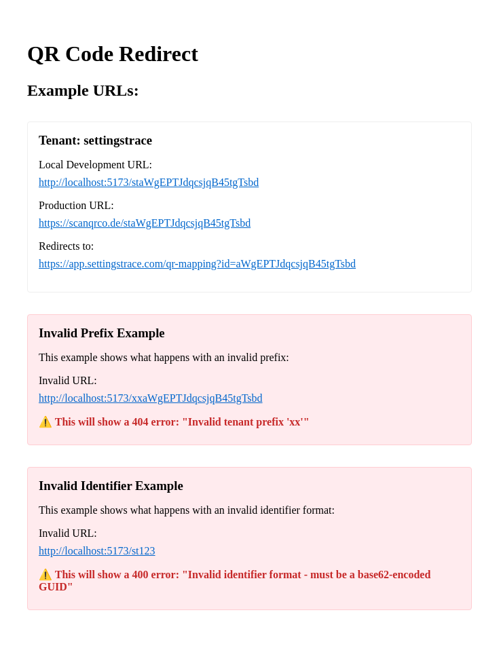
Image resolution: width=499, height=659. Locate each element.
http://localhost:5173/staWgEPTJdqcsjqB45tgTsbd (149, 182)
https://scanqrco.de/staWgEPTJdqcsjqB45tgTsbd (145, 223)
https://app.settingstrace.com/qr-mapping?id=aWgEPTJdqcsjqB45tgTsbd (197, 263)
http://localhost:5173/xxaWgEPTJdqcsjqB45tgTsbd (151, 398)
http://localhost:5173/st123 (97, 551)
